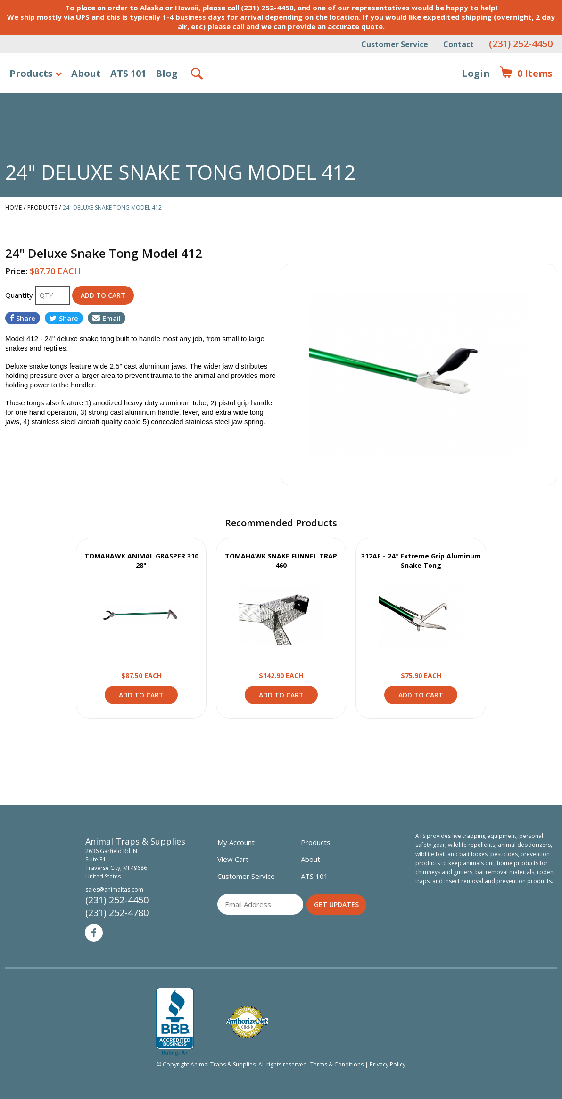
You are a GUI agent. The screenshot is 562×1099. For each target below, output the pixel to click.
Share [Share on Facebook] (22, 318)
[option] (419, 374)
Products (31, 73)
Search (197, 73)
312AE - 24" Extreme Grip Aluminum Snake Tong (421, 560)
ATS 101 (128, 73)
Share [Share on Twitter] (64, 318)
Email (106, 318)
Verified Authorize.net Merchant (247, 1022)
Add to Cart (141, 694)
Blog (167, 73)
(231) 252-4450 (521, 43)
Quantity (20, 295)
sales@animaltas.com (114, 890)
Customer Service (394, 44)
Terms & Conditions (337, 1064)
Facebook (94, 933)
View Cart (232, 859)
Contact (458, 44)
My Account (236, 842)
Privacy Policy (387, 1064)
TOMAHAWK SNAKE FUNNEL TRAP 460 (281, 560)
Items (526, 73)
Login (476, 73)
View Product (141, 615)
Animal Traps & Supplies (281, 96)
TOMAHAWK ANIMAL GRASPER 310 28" (141, 560)
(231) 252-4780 (117, 912)
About (86, 73)
